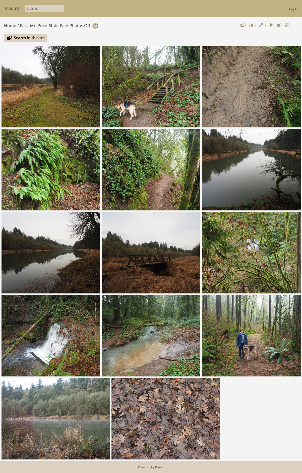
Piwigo (159, 467)
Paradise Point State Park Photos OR (55, 25)
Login (293, 8)
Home (10, 25)
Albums (12, 8)
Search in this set (29, 37)
